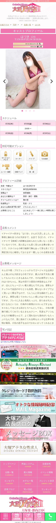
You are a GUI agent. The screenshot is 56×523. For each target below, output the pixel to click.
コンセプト (9, 482)
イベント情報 (46, 473)
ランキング (46, 490)
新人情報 (28, 473)
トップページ (9, 465)
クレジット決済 (46, 482)
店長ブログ (9, 490)
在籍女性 (46, 465)
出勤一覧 (9, 473)
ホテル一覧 (28, 482)
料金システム (28, 465)
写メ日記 (28, 490)
